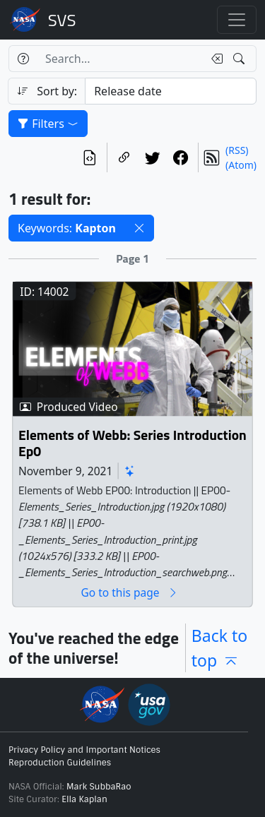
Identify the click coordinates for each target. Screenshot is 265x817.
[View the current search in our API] (89, 157)
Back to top (220, 648)
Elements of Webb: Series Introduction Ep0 (132, 443)
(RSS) (236, 150)
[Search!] (241, 58)
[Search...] (120, 58)
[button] (139, 228)
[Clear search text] (214, 58)
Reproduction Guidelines (59, 762)
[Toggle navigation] (237, 20)
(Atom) (241, 165)
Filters (48, 123)
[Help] (22, 58)
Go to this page (129, 592)
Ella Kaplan (84, 799)
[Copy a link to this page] (124, 157)
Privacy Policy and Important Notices (84, 750)
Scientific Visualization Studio (62, 19)
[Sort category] (171, 91)
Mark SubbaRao (98, 786)
